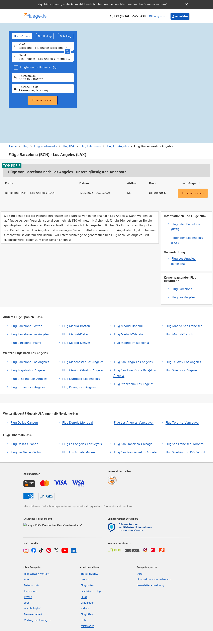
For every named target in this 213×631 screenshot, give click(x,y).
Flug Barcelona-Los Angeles (30, 333)
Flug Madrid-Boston (76, 324)
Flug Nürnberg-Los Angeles (81, 377)
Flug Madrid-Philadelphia (131, 341)
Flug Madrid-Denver (76, 341)
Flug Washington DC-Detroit (185, 451)
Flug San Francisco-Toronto (185, 442)
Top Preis (11, 164)
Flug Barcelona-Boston (26, 324)
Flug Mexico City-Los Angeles (83, 369)
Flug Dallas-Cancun (24, 421)
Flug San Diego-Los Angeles (133, 360)
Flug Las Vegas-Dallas (26, 451)
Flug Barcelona (182, 287)
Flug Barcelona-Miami (26, 341)
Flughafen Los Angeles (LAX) (187, 239)
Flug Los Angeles (183, 296)
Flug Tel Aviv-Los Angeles (183, 360)
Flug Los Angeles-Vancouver (133, 421)
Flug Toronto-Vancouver (182, 421)
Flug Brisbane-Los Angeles (29, 377)
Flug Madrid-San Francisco (184, 324)
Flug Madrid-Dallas (75, 333)
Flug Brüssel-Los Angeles (28, 386)
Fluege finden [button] (193, 191)
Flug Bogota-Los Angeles (28, 369)
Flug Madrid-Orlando (128, 333)
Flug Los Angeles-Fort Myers (82, 442)
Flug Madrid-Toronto (180, 333)
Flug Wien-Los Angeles (181, 369)
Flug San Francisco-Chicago (133, 442)
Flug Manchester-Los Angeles (82, 360)
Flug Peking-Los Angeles (79, 386)
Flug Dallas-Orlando (24, 442)
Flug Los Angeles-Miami (79, 451)
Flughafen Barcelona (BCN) (185, 225)
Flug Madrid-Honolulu (129, 324)
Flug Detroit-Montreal (77, 421)
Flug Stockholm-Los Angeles (133, 382)
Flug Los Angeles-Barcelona (183, 260)
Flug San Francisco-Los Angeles (136, 451)
